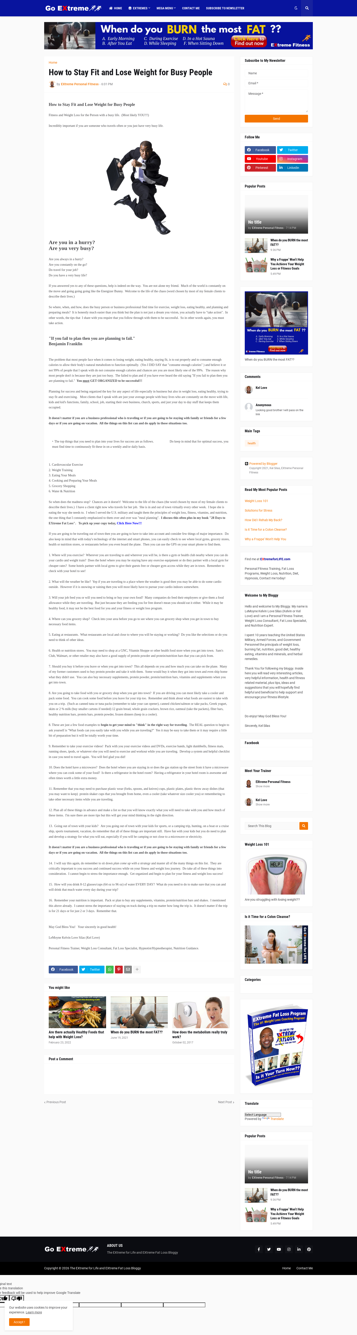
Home (53, 62)
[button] (296, 8)
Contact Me (304, 1268)
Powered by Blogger (261, 463)
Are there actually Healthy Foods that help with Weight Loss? (76, 1034)
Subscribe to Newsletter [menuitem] (225, 8)
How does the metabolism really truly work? (199, 1034)
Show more (263, 786)
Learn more (34, 1312)
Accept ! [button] (19, 1322)
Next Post (225, 1102)
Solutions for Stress (258, 510)
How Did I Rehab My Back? (263, 520)
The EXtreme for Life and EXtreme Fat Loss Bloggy (105, 1268)
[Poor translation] (16, 1298)
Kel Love (261, 800)
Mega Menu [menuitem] (165, 8)
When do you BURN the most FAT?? (137, 1032)
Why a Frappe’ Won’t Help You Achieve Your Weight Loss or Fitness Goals (287, 264)
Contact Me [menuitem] (191, 8)
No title (255, 222)
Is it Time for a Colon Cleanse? (266, 529)
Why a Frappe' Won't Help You (265, 539)
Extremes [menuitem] (138, 8)
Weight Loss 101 (256, 501)
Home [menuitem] (115, 8)
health (252, 443)
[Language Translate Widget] (263, 1115)
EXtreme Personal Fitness (273, 782)
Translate (273, 1119)
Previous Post (56, 1102)
